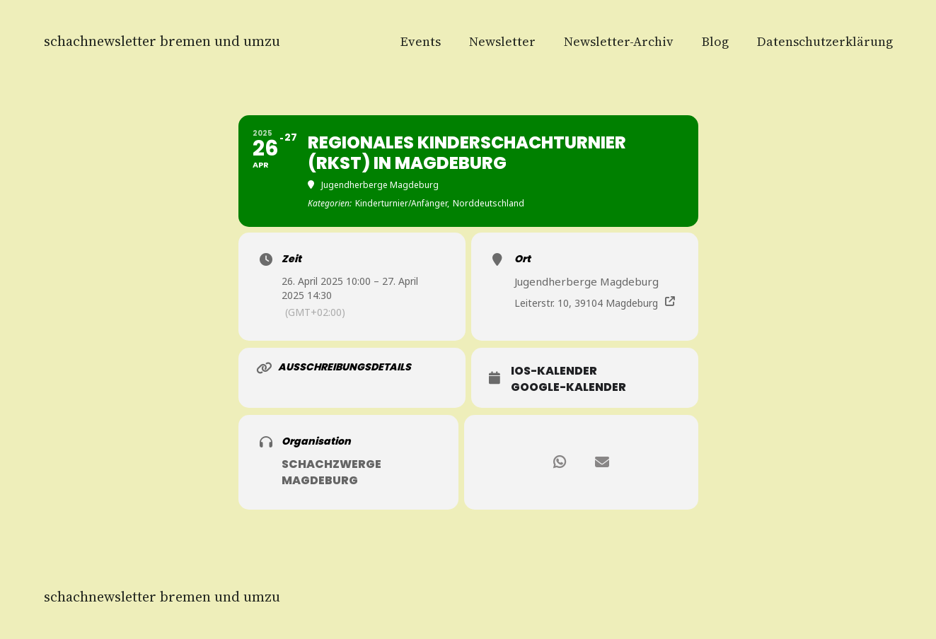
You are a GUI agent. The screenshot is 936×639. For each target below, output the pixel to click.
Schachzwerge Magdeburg (331, 472)
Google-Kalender (568, 387)
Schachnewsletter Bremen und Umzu (162, 41)
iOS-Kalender (554, 371)
